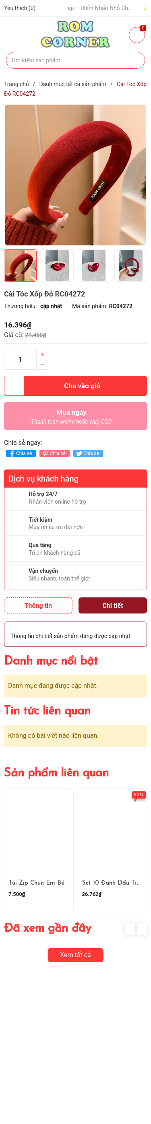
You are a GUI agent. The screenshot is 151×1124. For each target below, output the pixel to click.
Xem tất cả (75, 955)
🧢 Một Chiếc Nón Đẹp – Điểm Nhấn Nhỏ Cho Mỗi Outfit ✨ (86, 8)
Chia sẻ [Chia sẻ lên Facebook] (20, 454)
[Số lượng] (20, 360)
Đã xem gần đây (47, 929)
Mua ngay (71, 418)
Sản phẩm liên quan (56, 773)
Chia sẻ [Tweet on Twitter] (87, 454)
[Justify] (134, 60)
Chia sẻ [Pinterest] (53, 454)
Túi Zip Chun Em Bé (36, 883)
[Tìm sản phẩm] (75, 60)
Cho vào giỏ (52, 386)
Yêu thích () (19, 8)
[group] (75, 175)
